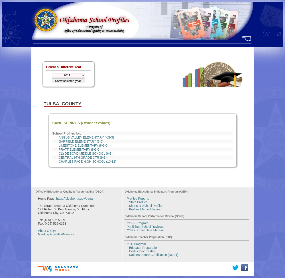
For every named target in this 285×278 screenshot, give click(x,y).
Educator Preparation (143, 247)
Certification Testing (142, 251)
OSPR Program (137, 223)
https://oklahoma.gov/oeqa (74, 198)
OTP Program (136, 244)
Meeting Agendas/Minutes (56, 234)
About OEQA (47, 230)
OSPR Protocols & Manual (145, 230)
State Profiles (138, 202)
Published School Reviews (145, 226)
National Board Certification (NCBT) (153, 255)
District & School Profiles (146, 205)
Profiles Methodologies (145, 209)
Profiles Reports (138, 198)
